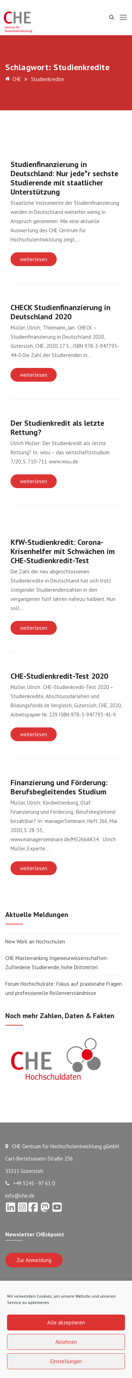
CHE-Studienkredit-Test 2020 (59, 676)
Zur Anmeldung (34, 1260)
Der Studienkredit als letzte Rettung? (57, 427)
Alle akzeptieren (66, 1322)
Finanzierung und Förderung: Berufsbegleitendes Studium (59, 786)
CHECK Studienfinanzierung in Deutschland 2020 (61, 311)
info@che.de (19, 1195)
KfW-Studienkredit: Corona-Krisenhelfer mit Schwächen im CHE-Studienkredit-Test (63, 551)
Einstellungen (66, 1361)
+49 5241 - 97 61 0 (30, 1183)
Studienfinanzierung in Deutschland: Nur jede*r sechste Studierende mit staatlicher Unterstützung (64, 178)
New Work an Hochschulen (35, 941)
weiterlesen (33, 259)
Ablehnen (66, 1342)
